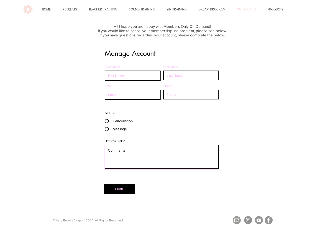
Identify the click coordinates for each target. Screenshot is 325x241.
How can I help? (115, 141)
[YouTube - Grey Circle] (259, 220)
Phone (167, 85)
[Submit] (119, 189)
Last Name (170, 66)
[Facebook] (269, 220)
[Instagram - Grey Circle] (248, 220)
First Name (112, 66)
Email (108, 85)
